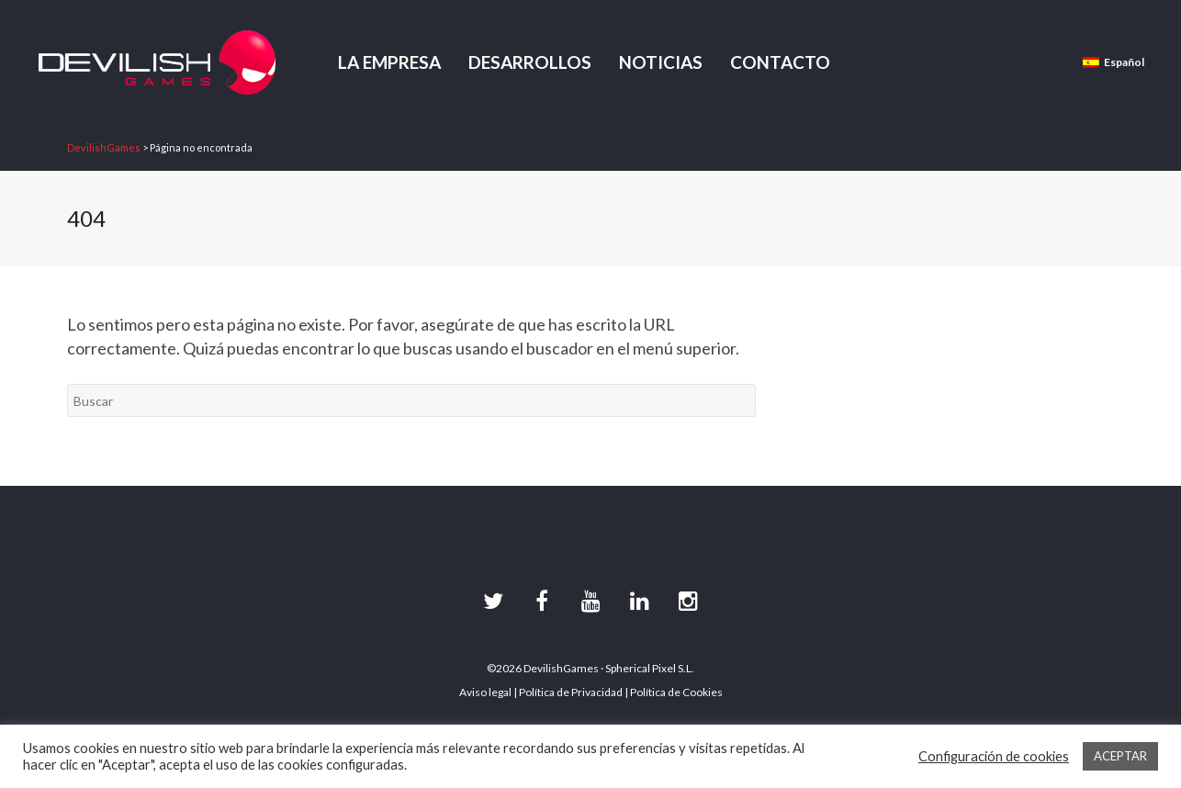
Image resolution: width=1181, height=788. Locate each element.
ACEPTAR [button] (1120, 756)
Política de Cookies (676, 692)
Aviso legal (485, 692)
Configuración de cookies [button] (993, 756)
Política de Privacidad (571, 692)
